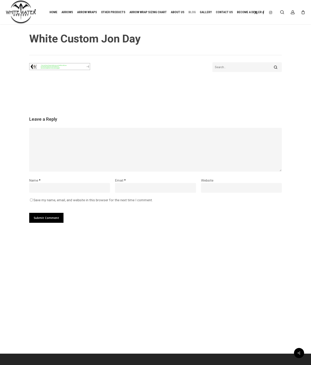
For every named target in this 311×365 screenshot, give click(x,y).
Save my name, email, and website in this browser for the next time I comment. (93, 200)
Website (207, 180)
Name (35, 180)
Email (120, 180)
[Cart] (303, 12)
